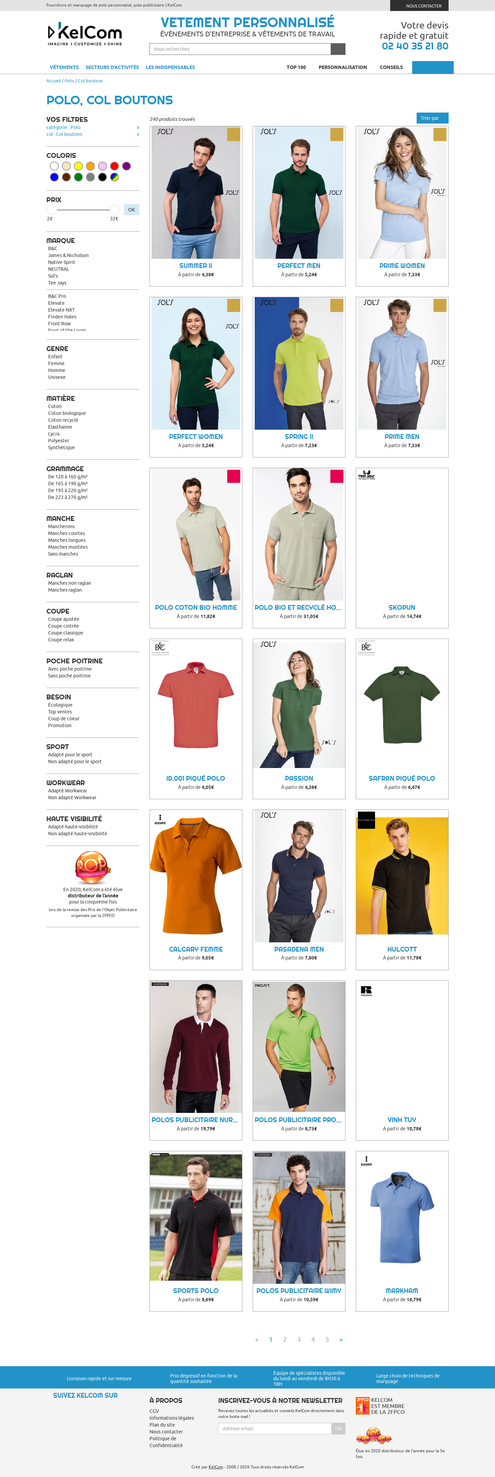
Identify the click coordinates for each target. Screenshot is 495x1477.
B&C (52, 248)
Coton (55, 406)
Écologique (60, 705)
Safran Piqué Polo (402, 778)
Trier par (432, 118)
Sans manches (63, 554)
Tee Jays (57, 283)
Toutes (114, 177)
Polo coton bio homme (196, 607)
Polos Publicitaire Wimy (298, 1290)
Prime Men (402, 436)
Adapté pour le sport (70, 754)
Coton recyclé (63, 420)
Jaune (78, 166)
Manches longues (67, 540)
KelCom (216, 1467)
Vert (78, 177)
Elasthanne (60, 427)
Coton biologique (67, 413)
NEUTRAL (58, 269)
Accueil (53, 80)
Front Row (59, 323)
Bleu (54, 177)
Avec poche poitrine (70, 669)
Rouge (114, 166)
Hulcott (402, 949)
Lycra (53, 434)
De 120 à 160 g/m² (68, 476)
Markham (402, 1290)
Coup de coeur (63, 718)
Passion (299, 778)
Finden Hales (62, 316)
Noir (102, 177)
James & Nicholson (68, 255)
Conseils (394, 67)
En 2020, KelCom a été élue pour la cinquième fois (92, 896)
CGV (154, 1411)
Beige (66, 166)
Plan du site (162, 1425)
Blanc (54, 166)
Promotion (60, 725)
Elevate (56, 303)
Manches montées (68, 547)
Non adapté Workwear (72, 797)
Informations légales (172, 1418)
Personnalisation (346, 67)
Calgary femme (196, 949)
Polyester (58, 440)
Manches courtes (66, 533)
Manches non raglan (69, 583)
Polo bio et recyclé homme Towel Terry (300, 607)
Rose (102, 166)
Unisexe (57, 377)
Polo (69, 80)
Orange (90, 166)
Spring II (299, 436)
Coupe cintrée (63, 626)
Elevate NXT (61, 310)
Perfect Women (196, 436)
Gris (90, 177)
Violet (126, 166)
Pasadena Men (299, 949)
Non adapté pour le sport (75, 761)
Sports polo (196, 1290)
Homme (56, 370)
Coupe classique (65, 633)
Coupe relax (61, 639)
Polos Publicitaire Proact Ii (300, 1120)
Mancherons (61, 526)
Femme (56, 363)
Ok (338, 1428)
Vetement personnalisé (247, 22)
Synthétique (61, 447)
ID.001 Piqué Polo (195, 778)
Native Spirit (61, 262)
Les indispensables (170, 67)
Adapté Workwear (67, 790)
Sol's (53, 276)
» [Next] (341, 1339)
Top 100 (299, 67)
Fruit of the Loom (67, 330)
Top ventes (60, 711)
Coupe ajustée (63, 619)
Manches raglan (65, 590)
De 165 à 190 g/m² (68, 483)
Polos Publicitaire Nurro (197, 1120)
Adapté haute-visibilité (73, 826)
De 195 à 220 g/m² (68, 490)
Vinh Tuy (402, 1120)
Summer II (195, 265)
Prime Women (402, 265)
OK (131, 209)
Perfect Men (298, 265)
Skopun (402, 607)
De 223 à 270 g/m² (68, 497)
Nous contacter (419, 5)
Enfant (55, 356)
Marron (66, 177)
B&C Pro (57, 296)
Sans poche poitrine (69, 675)
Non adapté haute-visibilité (77, 833)
